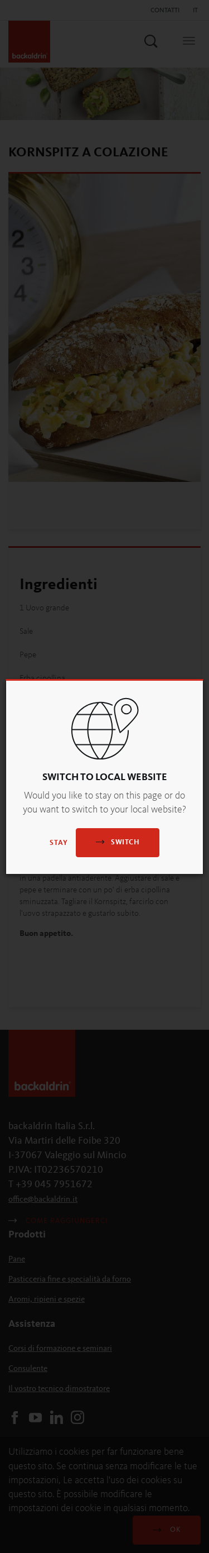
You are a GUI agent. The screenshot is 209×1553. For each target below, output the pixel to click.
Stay (59, 843)
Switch (117, 842)
